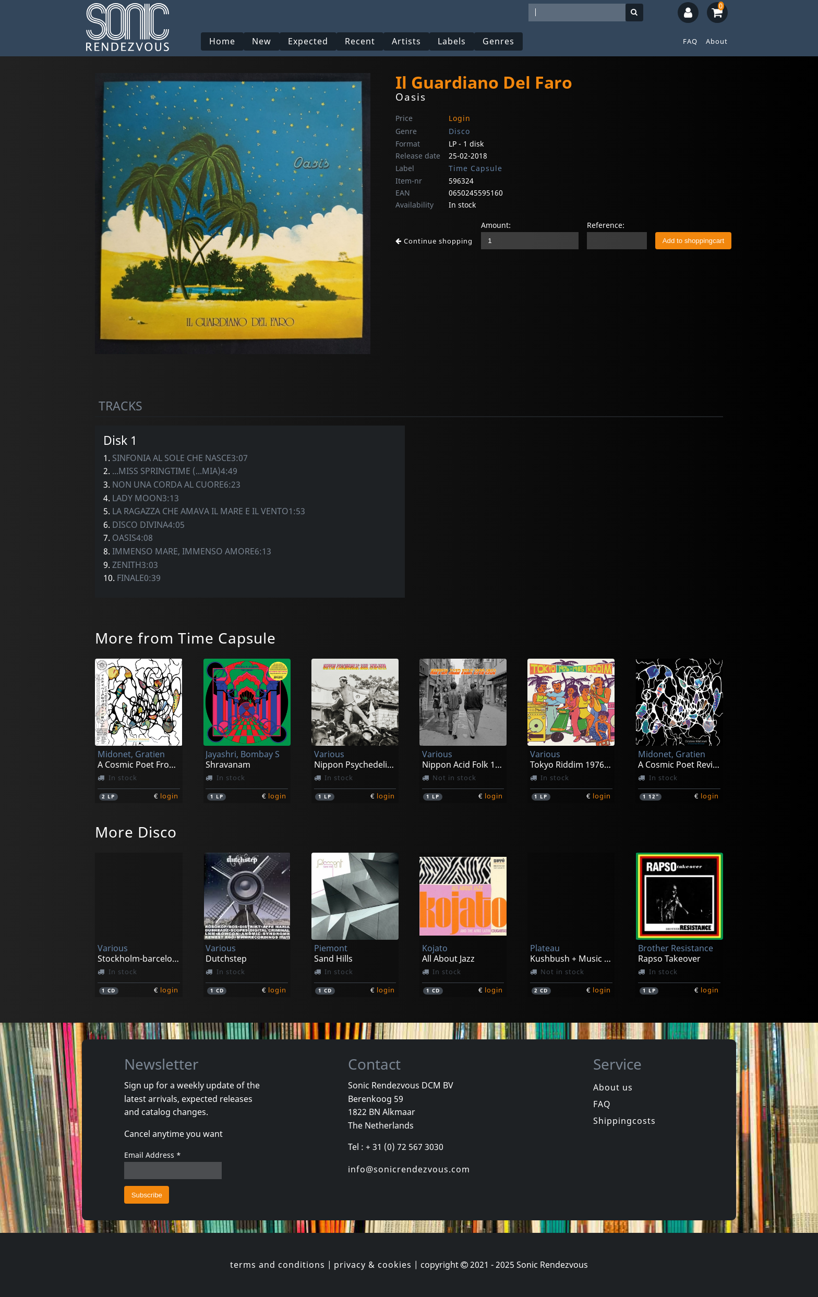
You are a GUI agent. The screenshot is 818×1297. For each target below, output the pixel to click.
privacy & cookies (373, 1264)
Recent (360, 41)
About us (613, 1087)
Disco (459, 131)
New (261, 41)
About (717, 41)
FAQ (690, 41)
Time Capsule (475, 168)
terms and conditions (277, 1264)
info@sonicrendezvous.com (409, 1169)
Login (460, 118)
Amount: (496, 225)
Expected (308, 41)
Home (222, 41)
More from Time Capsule (185, 638)
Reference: (605, 225)
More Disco (136, 832)
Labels (452, 41)
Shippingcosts (624, 1120)
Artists (406, 41)
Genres (498, 41)
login (169, 796)
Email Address (152, 1155)
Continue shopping (434, 241)
